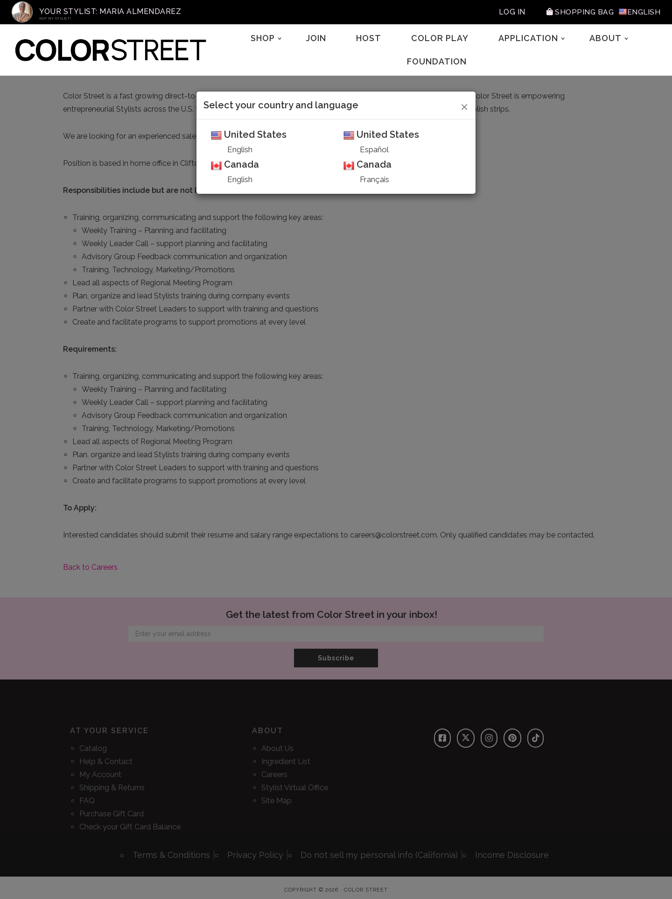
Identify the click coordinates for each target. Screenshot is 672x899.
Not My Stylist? (55, 18)
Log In (510, 11)
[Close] (464, 105)
